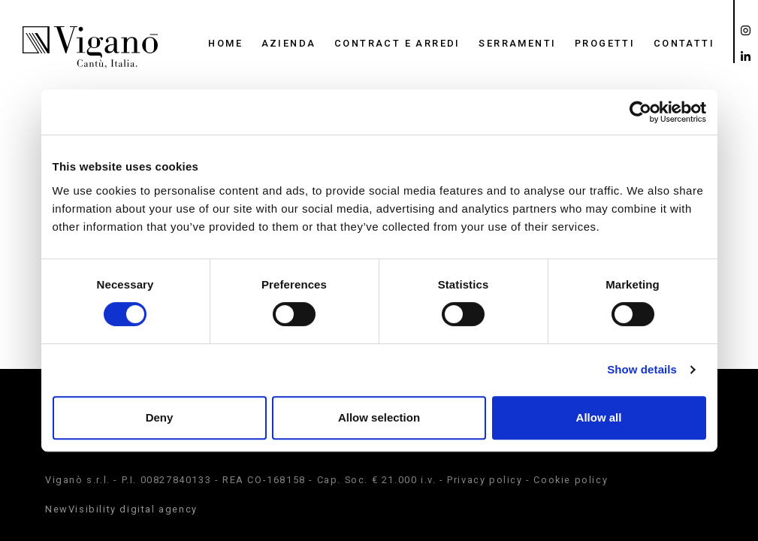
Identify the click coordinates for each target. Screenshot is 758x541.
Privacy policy (484, 479)
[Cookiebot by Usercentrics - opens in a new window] (640, 112)
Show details (642, 369)
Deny (160, 417)
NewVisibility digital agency (121, 509)
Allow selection (379, 417)
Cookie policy (570, 479)
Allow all (599, 417)
